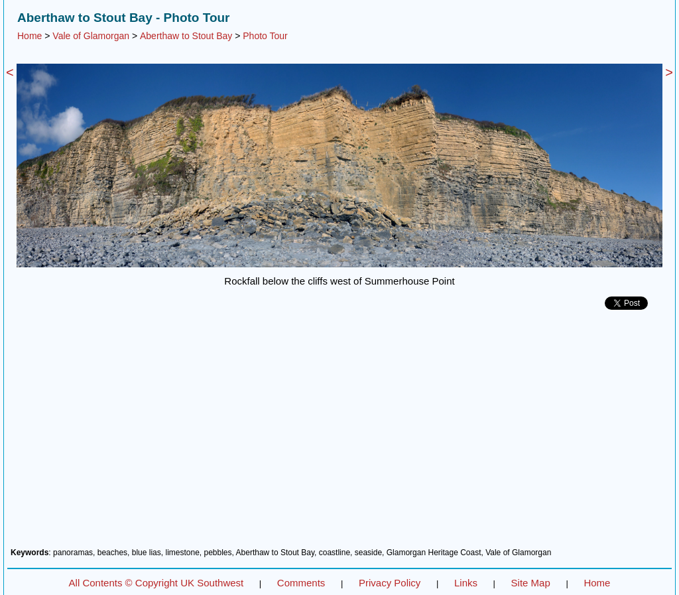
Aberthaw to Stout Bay (186, 36)
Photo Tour (265, 36)
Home (29, 36)
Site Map (530, 582)
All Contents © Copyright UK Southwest (156, 582)
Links (465, 582)
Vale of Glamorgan (90, 36)
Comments (301, 582)
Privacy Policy (389, 582)
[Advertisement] (339, 434)
